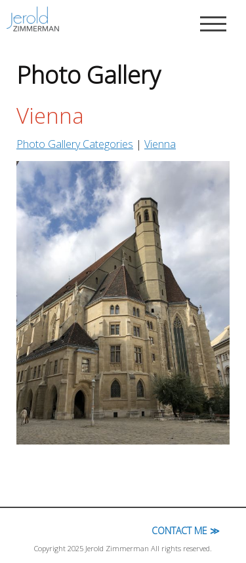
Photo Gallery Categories (74, 144)
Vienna (160, 144)
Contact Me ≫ (186, 530)
